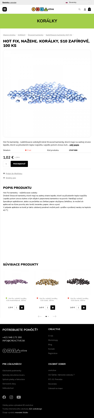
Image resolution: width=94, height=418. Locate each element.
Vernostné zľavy (9, 383)
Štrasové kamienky (35, 35)
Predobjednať (19, 164)
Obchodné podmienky (11, 370)
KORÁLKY (21, 35)
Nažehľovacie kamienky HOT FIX (59, 35)
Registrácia (52, 353)
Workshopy (53, 340)
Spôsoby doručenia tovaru (13, 375)
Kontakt (51, 349)
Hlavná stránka (9, 35)
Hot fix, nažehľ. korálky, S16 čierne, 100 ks (78, 299)
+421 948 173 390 (12, 337)
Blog (50, 344)
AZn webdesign (35, 409)
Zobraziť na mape (55, 388)
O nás (50, 335)
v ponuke (9, 2)
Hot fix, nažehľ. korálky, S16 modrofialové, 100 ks (16, 299)
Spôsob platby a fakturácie (13, 379)
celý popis (74, 145)
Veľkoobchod (7, 388)
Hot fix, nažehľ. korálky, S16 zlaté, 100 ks (47, 299)
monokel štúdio (21, 412)
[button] (46, 316)
